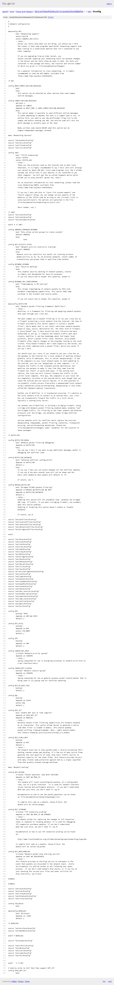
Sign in (109, 4)
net (89, 11)
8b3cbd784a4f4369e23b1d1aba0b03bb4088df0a (59, 11)
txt (104, 981)
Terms (27, 981)
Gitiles (14, 981)
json (110, 981)
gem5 (5, 11)
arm (12, 11)
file (51, 17)
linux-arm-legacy (24, 11)
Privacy (20, 981)
